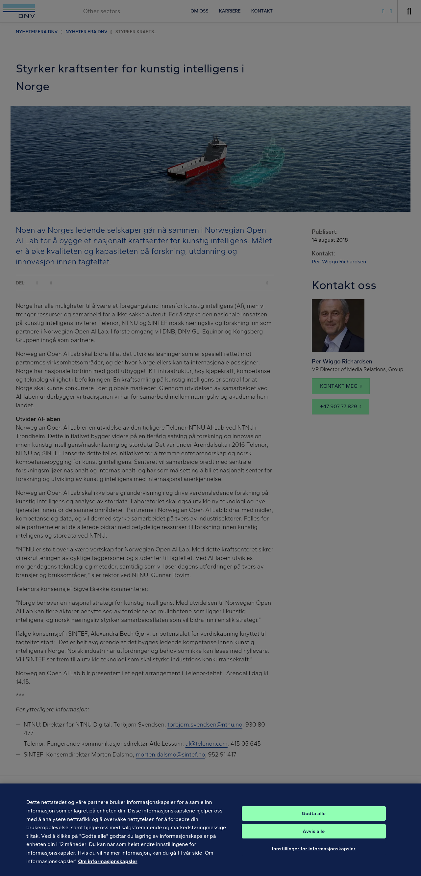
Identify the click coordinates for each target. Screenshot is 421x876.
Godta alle (314, 821)
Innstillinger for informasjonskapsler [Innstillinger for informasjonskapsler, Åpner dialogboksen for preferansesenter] (314, 856)
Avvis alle (314, 839)
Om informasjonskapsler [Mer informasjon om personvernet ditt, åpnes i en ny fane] (107, 868)
